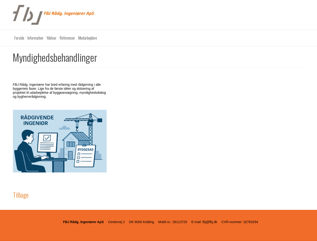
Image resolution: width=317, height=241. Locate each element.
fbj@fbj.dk (209, 222)
